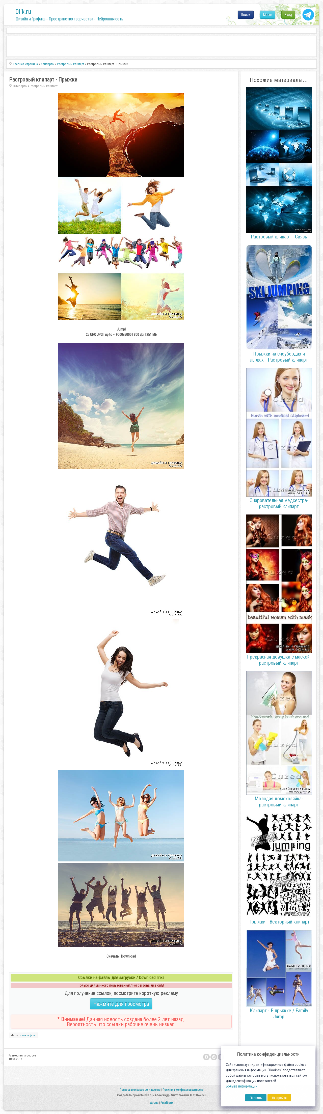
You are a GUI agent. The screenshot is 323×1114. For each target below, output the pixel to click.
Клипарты (20, 86)
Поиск (245, 15)
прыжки (25, 1035)
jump (33, 1035)
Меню (267, 15)
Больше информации (241, 1086)
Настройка (279, 1098)
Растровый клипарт (44, 86)
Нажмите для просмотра (121, 1004)
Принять (256, 1098)
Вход (288, 15)
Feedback (166, 1103)
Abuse (154, 1103)
